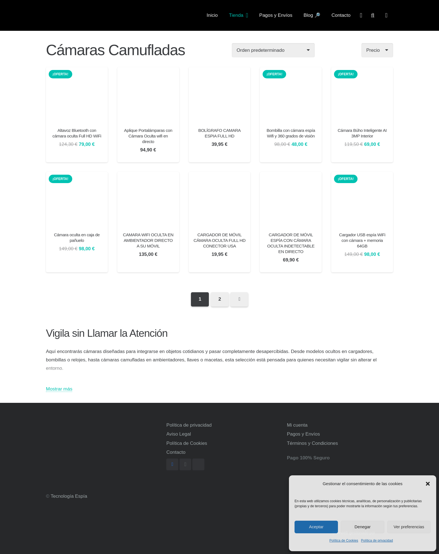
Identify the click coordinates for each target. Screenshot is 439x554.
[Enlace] (69, 15)
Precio (373, 50)
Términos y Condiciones (312, 443)
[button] (428, 484)
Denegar (362, 526)
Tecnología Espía (69, 496)
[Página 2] (220, 299)
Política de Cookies (344, 541)
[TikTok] (198, 465)
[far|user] (361, 15)
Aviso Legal (178, 434)
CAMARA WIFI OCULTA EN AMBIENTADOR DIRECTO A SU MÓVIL (148, 240)
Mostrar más (59, 389)
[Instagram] (185, 465)
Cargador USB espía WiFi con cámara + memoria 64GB (362, 240)
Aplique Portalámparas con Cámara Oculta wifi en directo (148, 136)
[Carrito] (386, 15)
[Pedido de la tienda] (273, 50)
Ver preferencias (409, 526)
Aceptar (316, 526)
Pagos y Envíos (303, 434)
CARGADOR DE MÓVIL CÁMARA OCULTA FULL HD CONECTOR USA (219, 240)
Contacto (175, 452)
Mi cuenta (297, 425)
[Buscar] (372, 15)
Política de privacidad (377, 541)
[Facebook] (172, 465)
